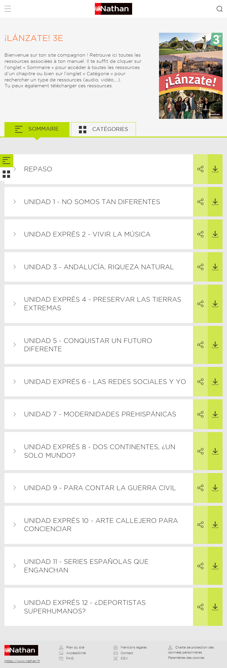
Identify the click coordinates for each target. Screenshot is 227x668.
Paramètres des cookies (186, 657)
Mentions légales (130, 647)
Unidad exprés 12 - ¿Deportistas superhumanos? (85, 607)
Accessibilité (72, 653)
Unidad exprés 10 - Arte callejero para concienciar (101, 525)
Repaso (38, 169)
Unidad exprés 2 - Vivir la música (87, 234)
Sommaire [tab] (43, 129)
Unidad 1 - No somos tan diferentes (92, 201)
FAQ (66, 658)
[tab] (6, 161)
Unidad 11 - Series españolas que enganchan (86, 566)
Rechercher (220, 9)
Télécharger (213, 163)
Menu (7, 10)
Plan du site (71, 647)
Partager (198, 164)
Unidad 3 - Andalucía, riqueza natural (99, 266)
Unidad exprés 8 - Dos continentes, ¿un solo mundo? (99, 451)
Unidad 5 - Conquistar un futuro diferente (88, 345)
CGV (121, 658)
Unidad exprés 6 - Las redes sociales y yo (105, 381)
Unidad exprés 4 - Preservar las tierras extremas (102, 303)
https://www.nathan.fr (22, 661)
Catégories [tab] (109, 129)
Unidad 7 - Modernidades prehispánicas (100, 414)
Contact (123, 653)
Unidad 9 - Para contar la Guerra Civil (100, 487)
